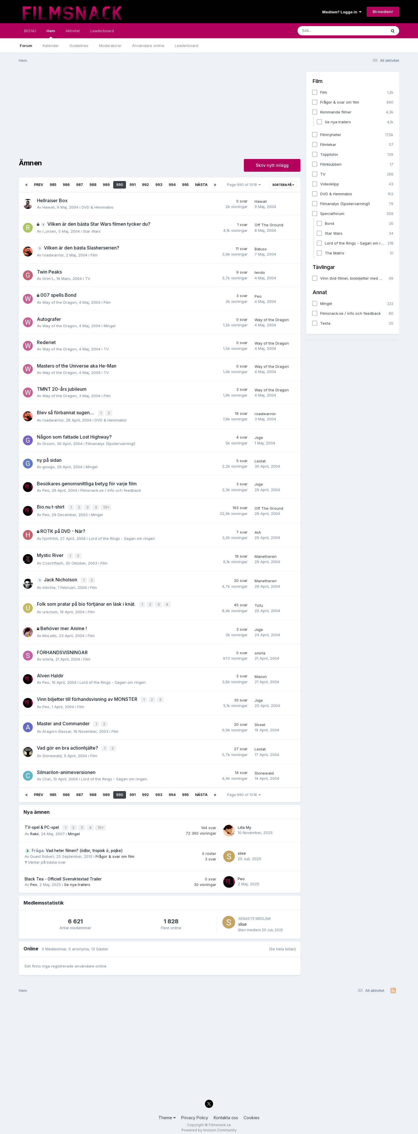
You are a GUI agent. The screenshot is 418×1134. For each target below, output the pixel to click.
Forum (26, 45)
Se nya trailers (77, 880)
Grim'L (48, 278)
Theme (167, 1113)
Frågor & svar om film (115, 851)
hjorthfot (50, 537)
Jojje (259, 437)
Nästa (201, 184)
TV (87, 278)
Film (94, 255)
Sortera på (283, 185)
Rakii (34, 829)
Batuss (261, 249)
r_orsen (49, 231)
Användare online (148, 45)
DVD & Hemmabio (97, 207)
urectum (49, 609)
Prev (38, 184)
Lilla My (244, 823)
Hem (50, 33)
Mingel (110, 325)
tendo (260, 272)
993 (158, 184)
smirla (47, 656)
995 (185, 184)
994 (172, 184)
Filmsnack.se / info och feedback (110, 489)
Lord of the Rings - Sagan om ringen (122, 537)
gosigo (48, 466)
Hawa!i (48, 207)
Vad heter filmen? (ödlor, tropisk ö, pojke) (77, 846)
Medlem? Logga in (341, 12)
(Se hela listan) (282, 944)
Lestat (260, 460)
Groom (48, 443)
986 (66, 184)
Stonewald (52, 751)
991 (132, 184)
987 (79, 184)
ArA (258, 531)
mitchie (48, 585)
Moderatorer (110, 45)
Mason (261, 674)
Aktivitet (73, 30)
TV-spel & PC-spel (42, 823)
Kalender (51, 45)
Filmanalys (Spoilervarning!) (110, 443)
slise (242, 849)
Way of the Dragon (59, 302)
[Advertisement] (124, 112)
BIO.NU (30, 30)
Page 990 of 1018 (244, 184)
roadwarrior (53, 255)
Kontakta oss (226, 1113)
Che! (46, 775)
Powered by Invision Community (209, 1125)
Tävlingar (324, 267)
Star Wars (92, 231)
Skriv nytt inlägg (272, 165)
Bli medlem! (383, 11)
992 (145, 184)
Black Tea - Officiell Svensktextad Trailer (63, 874)
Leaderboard (186, 45)
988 (92, 184)
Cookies (252, 1113)
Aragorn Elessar (56, 728)
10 (101, 823)
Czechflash (52, 561)
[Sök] (330, 30)
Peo (258, 296)
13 (106, 507)
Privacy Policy (194, 1113)
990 (119, 184)
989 (106, 184)
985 (53, 184)
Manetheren (266, 555)
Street (260, 721)
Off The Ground (269, 225)
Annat (320, 292)
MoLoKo (49, 633)
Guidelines (79, 45)
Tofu (259, 603)
